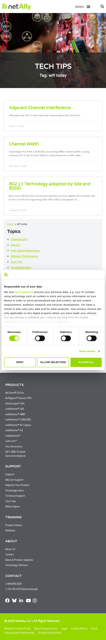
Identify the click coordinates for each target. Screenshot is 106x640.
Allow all (86, 362)
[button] (87, 7)
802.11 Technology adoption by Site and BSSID (49, 186)
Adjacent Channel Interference (40, 107)
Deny (20, 362)
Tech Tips (17, 262)
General (15, 245)
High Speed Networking (25, 250)
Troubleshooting (21, 267)
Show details (87, 351)
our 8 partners (23, 292)
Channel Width (24, 144)
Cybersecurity (19, 239)
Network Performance (24, 256)
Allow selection (53, 362)
